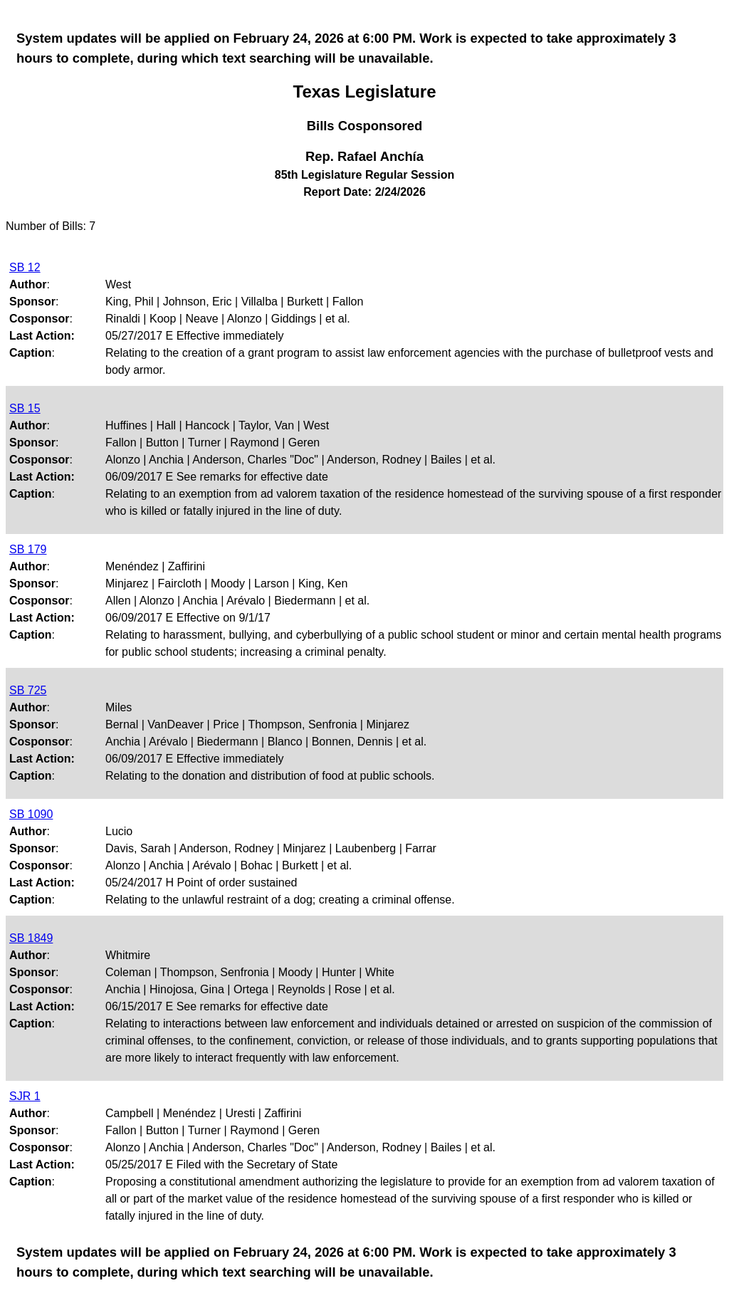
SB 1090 (31, 814)
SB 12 (25, 267)
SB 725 (27, 690)
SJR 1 (25, 1096)
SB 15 (25, 408)
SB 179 (27, 549)
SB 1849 (31, 938)
